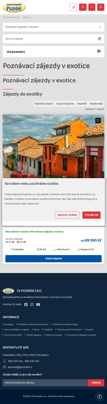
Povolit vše (91, 215)
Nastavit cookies (67, 215)
